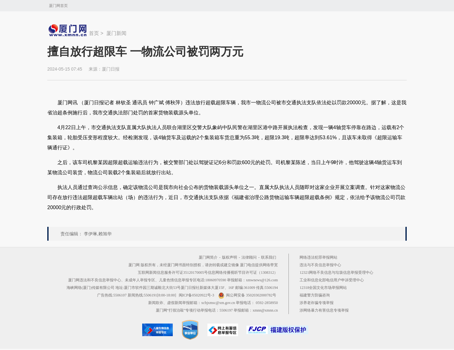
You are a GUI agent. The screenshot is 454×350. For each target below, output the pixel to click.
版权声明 (229, 257)
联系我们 (268, 257)
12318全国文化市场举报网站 (323, 287)
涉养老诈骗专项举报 (317, 303)
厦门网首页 (58, 5)
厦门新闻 (116, 33)
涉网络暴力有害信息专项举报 (324, 310)
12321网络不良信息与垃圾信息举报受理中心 (336, 272)
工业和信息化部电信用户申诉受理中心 (332, 280)
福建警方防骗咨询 (315, 295)
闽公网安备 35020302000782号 (247, 295)
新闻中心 (68, 30)
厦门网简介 (208, 257)
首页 (94, 33)
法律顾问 (249, 257)
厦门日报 (110, 69)
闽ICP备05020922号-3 (196, 295)
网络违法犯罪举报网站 (318, 257)
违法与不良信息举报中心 (320, 265)
